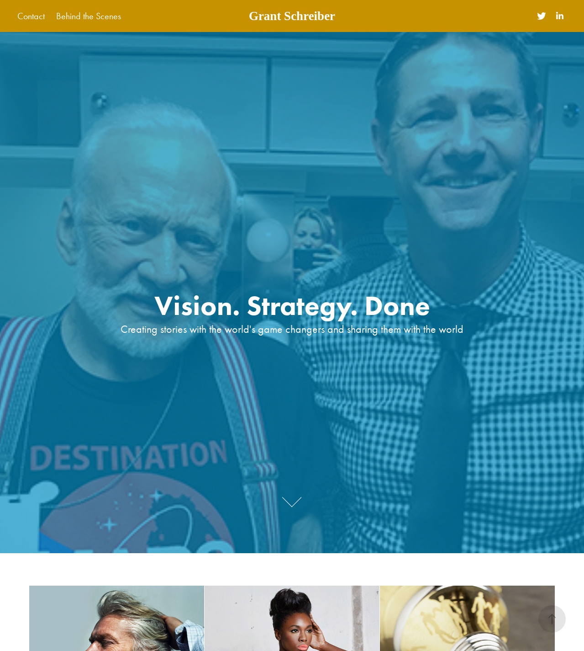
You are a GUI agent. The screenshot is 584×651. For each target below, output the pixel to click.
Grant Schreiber (292, 16)
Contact (31, 16)
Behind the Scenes (88, 16)
